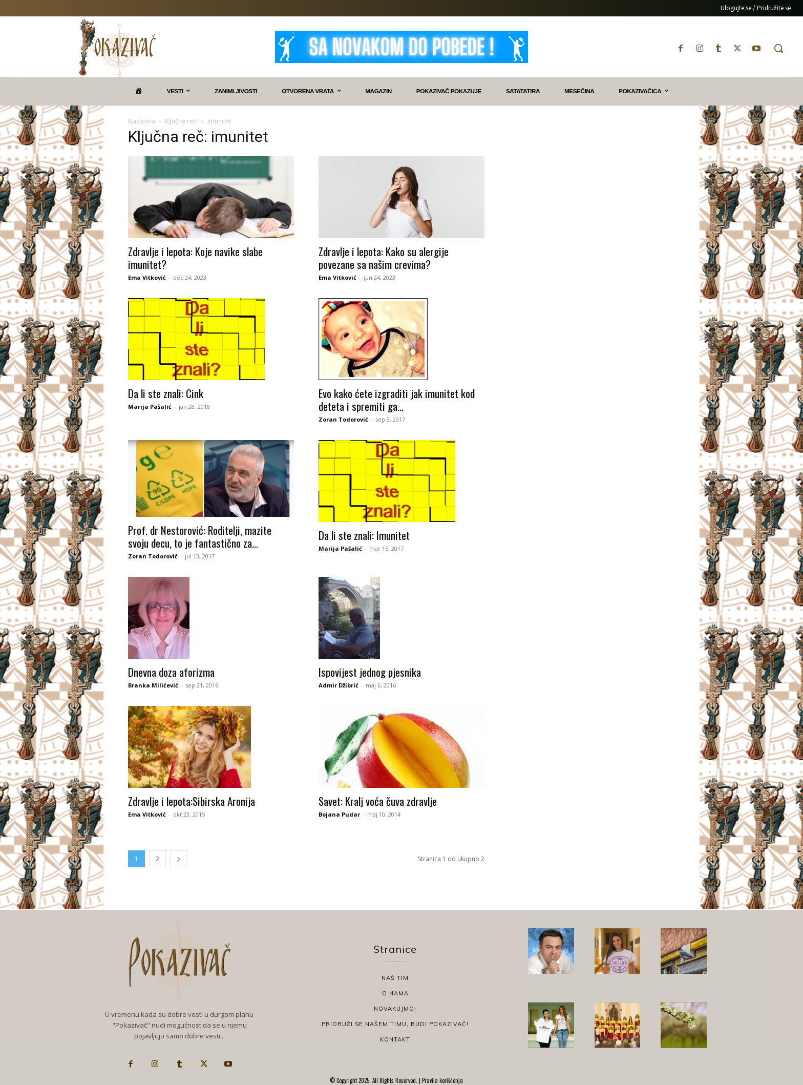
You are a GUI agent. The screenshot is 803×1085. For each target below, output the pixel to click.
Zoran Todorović (343, 419)
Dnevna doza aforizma (171, 672)
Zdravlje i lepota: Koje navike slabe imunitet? (195, 257)
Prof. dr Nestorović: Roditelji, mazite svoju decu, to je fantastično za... (199, 536)
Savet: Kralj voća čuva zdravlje (378, 801)
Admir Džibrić (338, 685)
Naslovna (141, 121)
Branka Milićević (153, 685)
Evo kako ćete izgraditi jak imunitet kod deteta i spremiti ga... (397, 399)
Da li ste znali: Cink (165, 393)
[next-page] (178, 858)
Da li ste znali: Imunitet (364, 535)
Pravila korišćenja (441, 1080)
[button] (778, 48)
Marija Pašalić (150, 406)
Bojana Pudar (339, 814)
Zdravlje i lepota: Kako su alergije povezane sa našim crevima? (384, 257)
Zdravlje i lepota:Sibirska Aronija (191, 801)
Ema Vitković (147, 277)
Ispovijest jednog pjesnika (370, 672)
